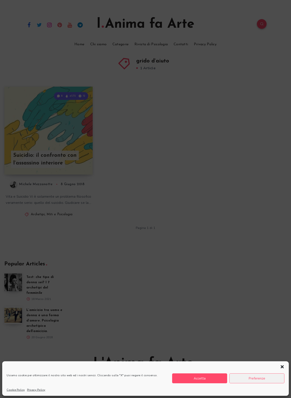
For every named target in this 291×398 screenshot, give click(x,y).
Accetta (200, 378)
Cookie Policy (16, 390)
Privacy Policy (36, 390)
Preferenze (257, 378)
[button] (282, 367)
